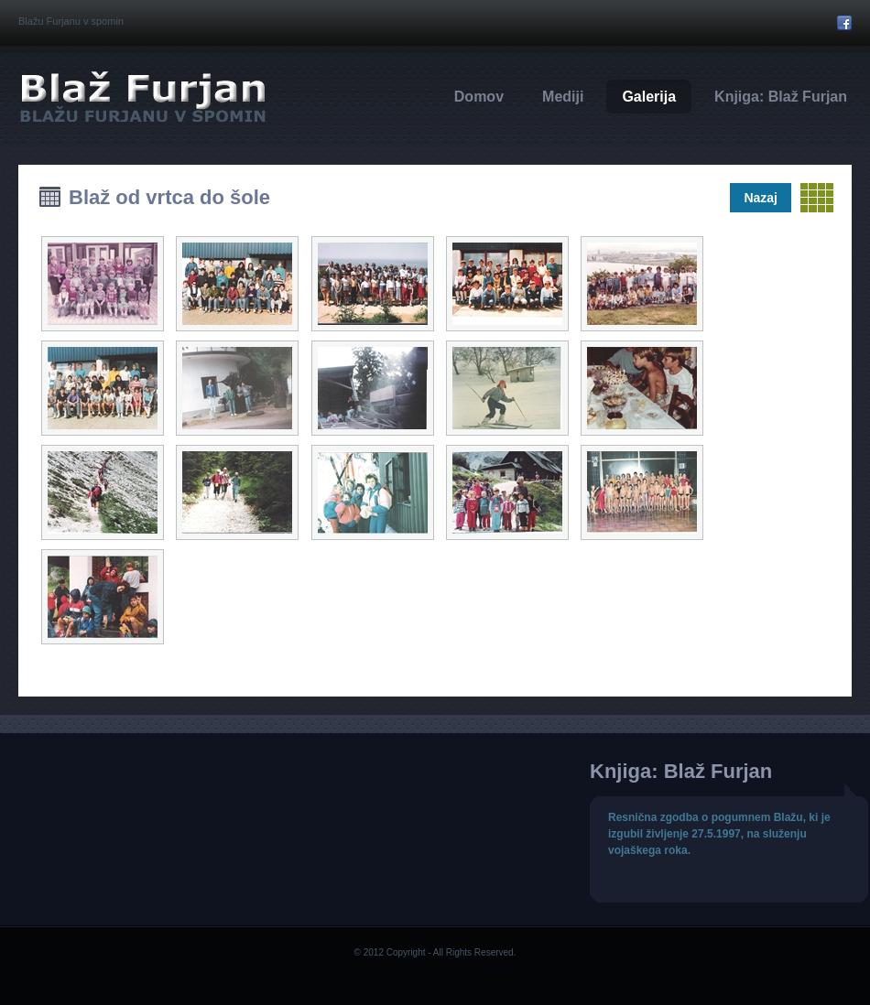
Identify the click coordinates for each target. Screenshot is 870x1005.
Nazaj (761, 197)
